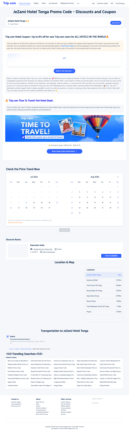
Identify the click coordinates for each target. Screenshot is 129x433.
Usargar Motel (58, 385)
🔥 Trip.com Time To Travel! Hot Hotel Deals (29, 100)
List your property (66, 408)
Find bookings (120, 3)
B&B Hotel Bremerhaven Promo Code (65, 378)
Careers (38, 406)
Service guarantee (16, 404)
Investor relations (65, 402)
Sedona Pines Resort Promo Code (64, 364)
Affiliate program (65, 406)
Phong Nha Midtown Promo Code (18, 378)
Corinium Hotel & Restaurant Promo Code (111, 361)
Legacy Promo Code (60, 368)
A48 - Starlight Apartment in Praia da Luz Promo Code (88, 378)
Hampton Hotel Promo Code (40, 368)
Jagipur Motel (12, 382)
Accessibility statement (42, 412)
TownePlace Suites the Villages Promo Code (42, 385)
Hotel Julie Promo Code (107, 364)
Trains (44, 3)
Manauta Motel (104, 385)
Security (63, 414)
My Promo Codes (67, 46)
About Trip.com (40, 402)
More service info (15, 406)
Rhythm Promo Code (14, 368)
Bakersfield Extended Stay (108, 382)
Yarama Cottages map (37, 382)
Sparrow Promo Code (83, 371)
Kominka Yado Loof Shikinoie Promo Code (42, 378)
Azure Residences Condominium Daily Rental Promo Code (42, 364)
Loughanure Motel (59, 382)
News (37, 404)
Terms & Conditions (41, 408)
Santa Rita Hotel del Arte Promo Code (42, 361)
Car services (53, 3)
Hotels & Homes (24, 3)
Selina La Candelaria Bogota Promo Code (65, 375)
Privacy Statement (41, 410)
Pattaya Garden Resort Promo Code (19, 364)
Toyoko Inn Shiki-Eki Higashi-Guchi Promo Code (111, 378)
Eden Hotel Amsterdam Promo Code (88, 368)
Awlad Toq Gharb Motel (84, 385)
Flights (36, 3)
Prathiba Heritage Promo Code (17, 375)
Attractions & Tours (67, 3)
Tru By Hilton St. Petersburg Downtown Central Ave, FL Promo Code (42, 375)
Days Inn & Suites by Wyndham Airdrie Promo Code (19, 361)
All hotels (63, 410)
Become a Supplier (66, 412)
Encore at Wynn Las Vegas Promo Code (111, 371)
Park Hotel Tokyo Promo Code (86, 364)
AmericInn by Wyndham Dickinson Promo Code (88, 375)
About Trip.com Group (42, 414)
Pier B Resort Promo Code (16, 371)
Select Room (116, 23)
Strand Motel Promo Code (108, 375)
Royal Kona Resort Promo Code (40, 371)
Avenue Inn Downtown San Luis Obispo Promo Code (65, 361)
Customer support (102, 3)
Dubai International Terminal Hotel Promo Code (88, 361)
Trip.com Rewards (65, 404)
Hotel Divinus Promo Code (85, 382)
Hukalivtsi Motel (13, 385)
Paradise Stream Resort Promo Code (65, 371)
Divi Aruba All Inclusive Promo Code (111, 368)
